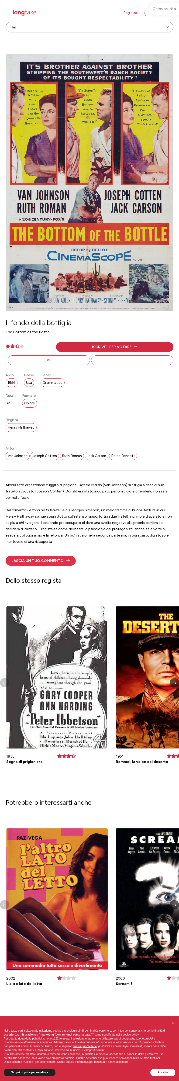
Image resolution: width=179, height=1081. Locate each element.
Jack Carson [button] (96, 456)
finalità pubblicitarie (85, 1046)
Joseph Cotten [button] (45, 456)
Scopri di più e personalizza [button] (29, 1072)
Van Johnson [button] (18, 456)
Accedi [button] (154, 12)
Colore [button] (29, 403)
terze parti (65, 1038)
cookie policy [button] (131, 1034)
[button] (114, 347)
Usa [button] (29, 383)
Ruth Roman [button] (72, 456)
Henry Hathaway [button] (21, 427)
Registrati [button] (131, 12)
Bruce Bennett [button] (123, 456)
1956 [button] (11, 383)
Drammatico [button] (52, 383)
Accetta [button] (163, 1072)
